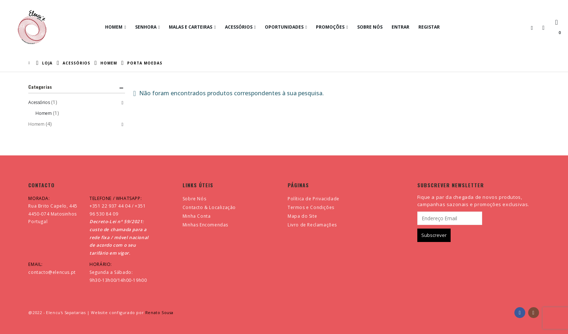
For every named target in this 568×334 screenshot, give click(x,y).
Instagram (533, 312)
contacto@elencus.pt (51, 272)
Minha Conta (197, 216)
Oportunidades (284, 27)
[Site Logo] (32, 27)
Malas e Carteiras (190, 27)
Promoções (330, 27)
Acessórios (238, 27)
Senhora (145, 27)
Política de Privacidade (313, 199)
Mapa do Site (302, 216)
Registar (429, 27)
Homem (113, 27)
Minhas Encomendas (205, 225)
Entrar (400, 27)
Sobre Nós (370, 27)
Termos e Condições (311, 207)
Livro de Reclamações (312, 225)
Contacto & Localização (209, 207)
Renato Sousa (159, 312)
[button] (532, 27)
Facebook (519, 312)
